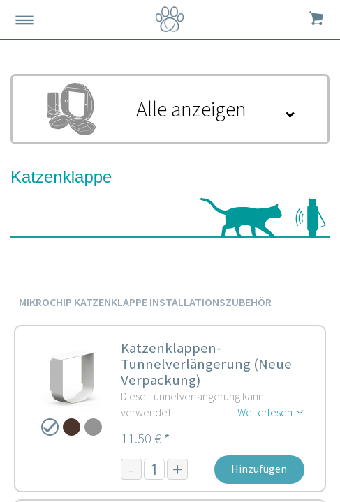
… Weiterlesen (258, 412)
